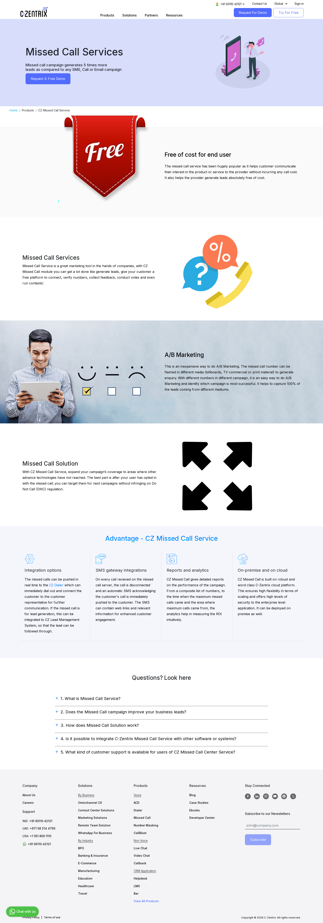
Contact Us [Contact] (259, 3)
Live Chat (140, 848)
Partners (150, 15)
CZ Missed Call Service (54, 110)
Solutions (129, 15)
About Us (28, 795)
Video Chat (142, 855)
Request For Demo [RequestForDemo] (252, 13)
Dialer (138, 810)
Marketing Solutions (92, 817)
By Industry (85, 840)
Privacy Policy (31, 917)
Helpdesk (140, 878)
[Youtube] (275, 796)
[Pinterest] (284, 796)
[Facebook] (248, 796)
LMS (137, 886)
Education (85, 878)
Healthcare (86, 886)
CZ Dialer (56, 585)
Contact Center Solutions (96, 810)
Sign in (299, 3)
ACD (136, 802)
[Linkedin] (257, 796)
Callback (140, 863)
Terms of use (52, 917)
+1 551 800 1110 (40, 836)
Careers (28, 802)
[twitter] (293, 796)
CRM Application (145, 871)
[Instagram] (266, 796)
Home (13, 110)
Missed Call (142, 817)
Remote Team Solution (94, 825)
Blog (192, 795)
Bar (136, 893)
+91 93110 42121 (40, 821)
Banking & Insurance (93, 855)
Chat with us (22, 912)
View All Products (146, 901)
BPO (81, 848)
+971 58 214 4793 (42, 828)
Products (106, 15)
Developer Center (202, 817)
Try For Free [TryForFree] (288, 13)
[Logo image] (34, 12)
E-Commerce (87, 863)
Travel (82, 893)
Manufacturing (88, 871)
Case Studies (198, 802)
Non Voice (141, 840)
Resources (173, 15)
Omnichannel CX (90, 802)
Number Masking (146, 825)
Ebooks (194, 810)
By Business (86, 795)
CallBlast (140, 833)
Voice (137, 795)
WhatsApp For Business (95, 833)
